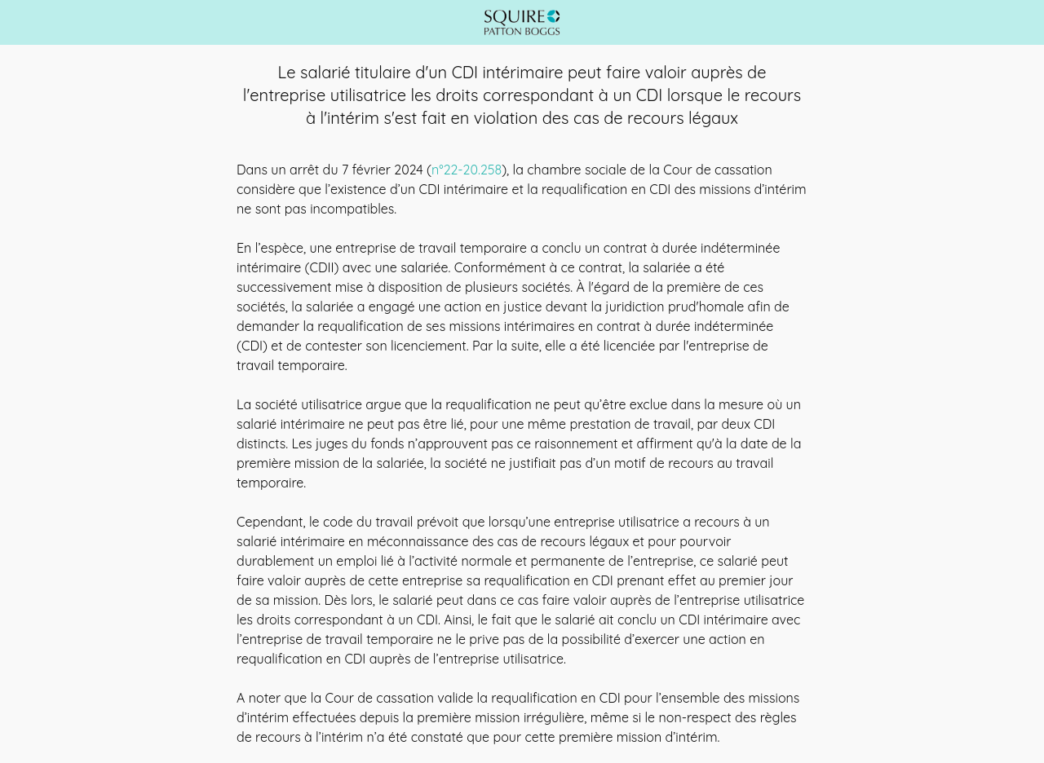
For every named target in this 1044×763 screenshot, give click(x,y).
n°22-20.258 (466, 169)
